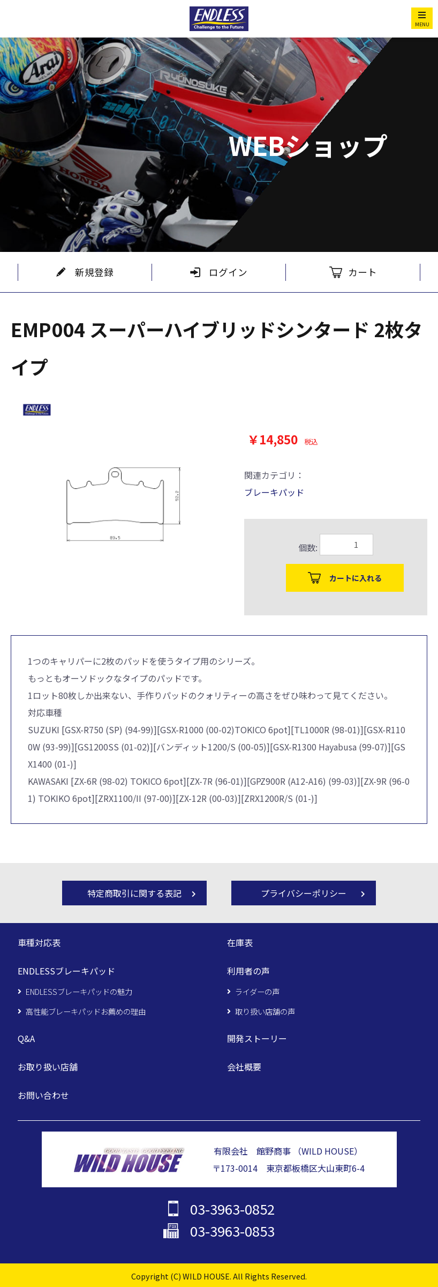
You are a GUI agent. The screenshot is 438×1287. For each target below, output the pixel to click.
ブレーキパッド (274, 492)
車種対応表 (39, 942)
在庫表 (240, 942)
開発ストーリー (257, 1037)
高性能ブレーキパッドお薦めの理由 (86, 1010)
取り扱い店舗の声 (265, 1010)
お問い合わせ (43, 1093)
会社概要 (244, 1065)
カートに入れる (355, 577)
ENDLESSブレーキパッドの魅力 (79, 990)
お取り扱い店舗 (48, 1065)
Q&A (26, 1037)
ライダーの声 (257, 990)
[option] (114, 496)
